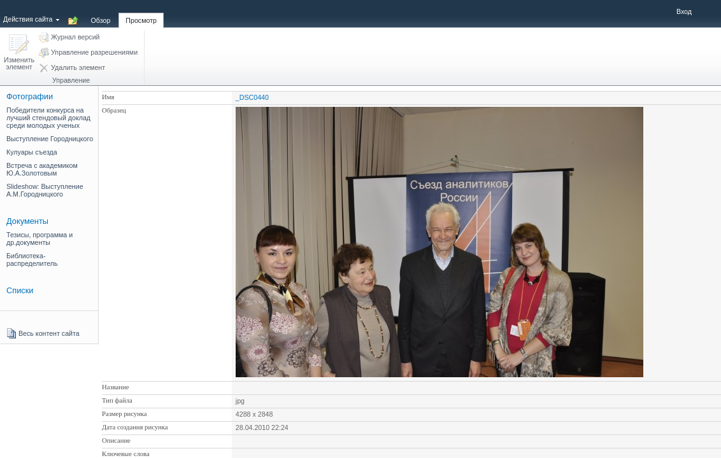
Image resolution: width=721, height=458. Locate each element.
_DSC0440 (252, 97)
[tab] (101, 13)
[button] (19, 53)
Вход (684, 11)
